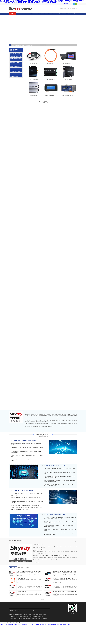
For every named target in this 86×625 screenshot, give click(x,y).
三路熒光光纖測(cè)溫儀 (33, 79)
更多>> (76, 541)
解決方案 (39, 13)
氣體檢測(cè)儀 (45, 614)
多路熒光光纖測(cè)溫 (33, 95)
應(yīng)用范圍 (46, 13)
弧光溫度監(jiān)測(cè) (14, 73)
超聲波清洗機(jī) (34, 618)
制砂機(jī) (29, 614)
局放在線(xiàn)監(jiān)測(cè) (15, 71)
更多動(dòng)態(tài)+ (38, 562)
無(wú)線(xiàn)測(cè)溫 (14, 76)
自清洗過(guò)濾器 (40, 616)
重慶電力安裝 (40, 618)
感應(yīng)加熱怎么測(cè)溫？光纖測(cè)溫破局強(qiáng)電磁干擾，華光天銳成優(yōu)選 (68, 571)
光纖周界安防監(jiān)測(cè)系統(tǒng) (15, 63)
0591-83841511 (68, 3)
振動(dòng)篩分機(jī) (39, 614)
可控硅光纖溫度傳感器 (38, 544)
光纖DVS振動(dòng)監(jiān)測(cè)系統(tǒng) (15, 59)
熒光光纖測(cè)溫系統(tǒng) (15, 53)
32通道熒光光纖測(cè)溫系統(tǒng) (68, 95)
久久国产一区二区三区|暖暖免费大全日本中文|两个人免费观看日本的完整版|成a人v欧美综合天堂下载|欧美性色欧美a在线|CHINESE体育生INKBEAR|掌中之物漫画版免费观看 (35, 624)
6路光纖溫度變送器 (68, 79)
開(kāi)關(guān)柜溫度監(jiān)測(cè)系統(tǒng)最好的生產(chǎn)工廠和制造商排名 (51, 555)
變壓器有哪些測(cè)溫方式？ (22, 578)
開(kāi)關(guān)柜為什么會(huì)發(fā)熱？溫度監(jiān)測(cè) (63, 578)
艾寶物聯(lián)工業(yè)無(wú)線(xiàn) (14, 618)
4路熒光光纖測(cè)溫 (51, 79)
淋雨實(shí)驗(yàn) (14, 616)
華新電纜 (33, 614)
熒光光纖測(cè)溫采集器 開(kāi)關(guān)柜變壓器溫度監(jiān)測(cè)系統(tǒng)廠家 (67, 591)
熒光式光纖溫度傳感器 (33, 63)
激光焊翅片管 (20, 616)
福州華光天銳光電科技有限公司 (14, 3)
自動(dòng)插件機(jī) (33, 616)
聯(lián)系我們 (73, 13)
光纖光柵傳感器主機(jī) (14, 68)
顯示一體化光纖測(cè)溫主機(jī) (50, 95)
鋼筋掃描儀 (45, 618)
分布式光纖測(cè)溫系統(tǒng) (15, 56)
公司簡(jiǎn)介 (32, 13)
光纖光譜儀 (25, 614)
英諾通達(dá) (23, 618)
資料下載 (60, 13)
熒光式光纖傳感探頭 (50, 63)
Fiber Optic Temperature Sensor (17, 614)
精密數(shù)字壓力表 (26, 616)
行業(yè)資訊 (20, 567)
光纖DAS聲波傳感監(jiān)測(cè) (15, 66)
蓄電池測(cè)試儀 (28, 618)
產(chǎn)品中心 (19, 14)
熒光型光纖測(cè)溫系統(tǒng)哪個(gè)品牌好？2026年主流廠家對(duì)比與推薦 (31, 571)
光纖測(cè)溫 (20, 9)
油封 (9, 616)
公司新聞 (67, 13)
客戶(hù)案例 (26, 13)
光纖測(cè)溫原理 (17, 447)
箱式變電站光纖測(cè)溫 (21, 591)
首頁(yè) (12, 13)
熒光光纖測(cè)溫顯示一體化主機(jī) (41, 550)
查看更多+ (43, 599)
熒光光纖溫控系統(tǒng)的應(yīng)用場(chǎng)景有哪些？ (19, 561)
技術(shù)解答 (53, 13)
